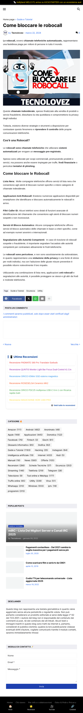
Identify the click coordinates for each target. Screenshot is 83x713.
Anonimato (52, 429)
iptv (52, 485)
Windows (36, 485)
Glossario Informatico (21, 445)
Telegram (55, 470)
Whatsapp (16, 485)
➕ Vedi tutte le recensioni (63, 405)
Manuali (14, 460)
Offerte (47, 460)
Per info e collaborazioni (40, 702)
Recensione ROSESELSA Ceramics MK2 (28, 383)
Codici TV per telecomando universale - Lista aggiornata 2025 (49, 579)
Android (33, 429)
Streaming (16, 470)
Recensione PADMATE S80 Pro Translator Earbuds (33, 362)
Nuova (8, 344)
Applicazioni (33, 434)
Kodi (60, 455)
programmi (16, 491)
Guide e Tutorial (24, 19)
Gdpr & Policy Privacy (65, 702)
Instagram (59, 450)
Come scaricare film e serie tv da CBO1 (45, 562)
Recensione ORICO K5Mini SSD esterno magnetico (33, 376)
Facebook (15, 439)
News (31, 460)
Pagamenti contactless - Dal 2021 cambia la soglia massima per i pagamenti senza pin (48, 548)
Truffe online (16, 480)
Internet (45, 455)
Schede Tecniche (40, 465)
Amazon (14, 429)
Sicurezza (30, 291)
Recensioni (16, 465)
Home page (8, 19)
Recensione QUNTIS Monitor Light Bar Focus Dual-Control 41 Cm (40, 369)
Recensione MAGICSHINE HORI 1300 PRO (30, 400)
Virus (51, 480)
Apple (14, 434)
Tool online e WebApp (40, 475)
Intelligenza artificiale (21, 455)
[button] (4, 9)
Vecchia (74, 344)
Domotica (54, 434)
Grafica (44, 445)
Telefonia (36, 470)
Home (10, 702)
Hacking (41, 450)
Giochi (47, 439)
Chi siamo (20, 702)
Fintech (32, 439)
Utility (40, 291)
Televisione (15, 475)
